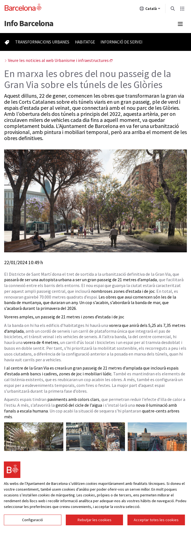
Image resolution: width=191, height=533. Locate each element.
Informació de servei (121, 42)
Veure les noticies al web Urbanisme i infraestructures (58, 60)
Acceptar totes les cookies (156, 523)
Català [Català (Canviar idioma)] (150, 9)
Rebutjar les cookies (94, 523)
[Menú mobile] (180, 24)
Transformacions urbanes (42, 42)
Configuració (32, 523)
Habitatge (85, 42)
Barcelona (28, 23)
